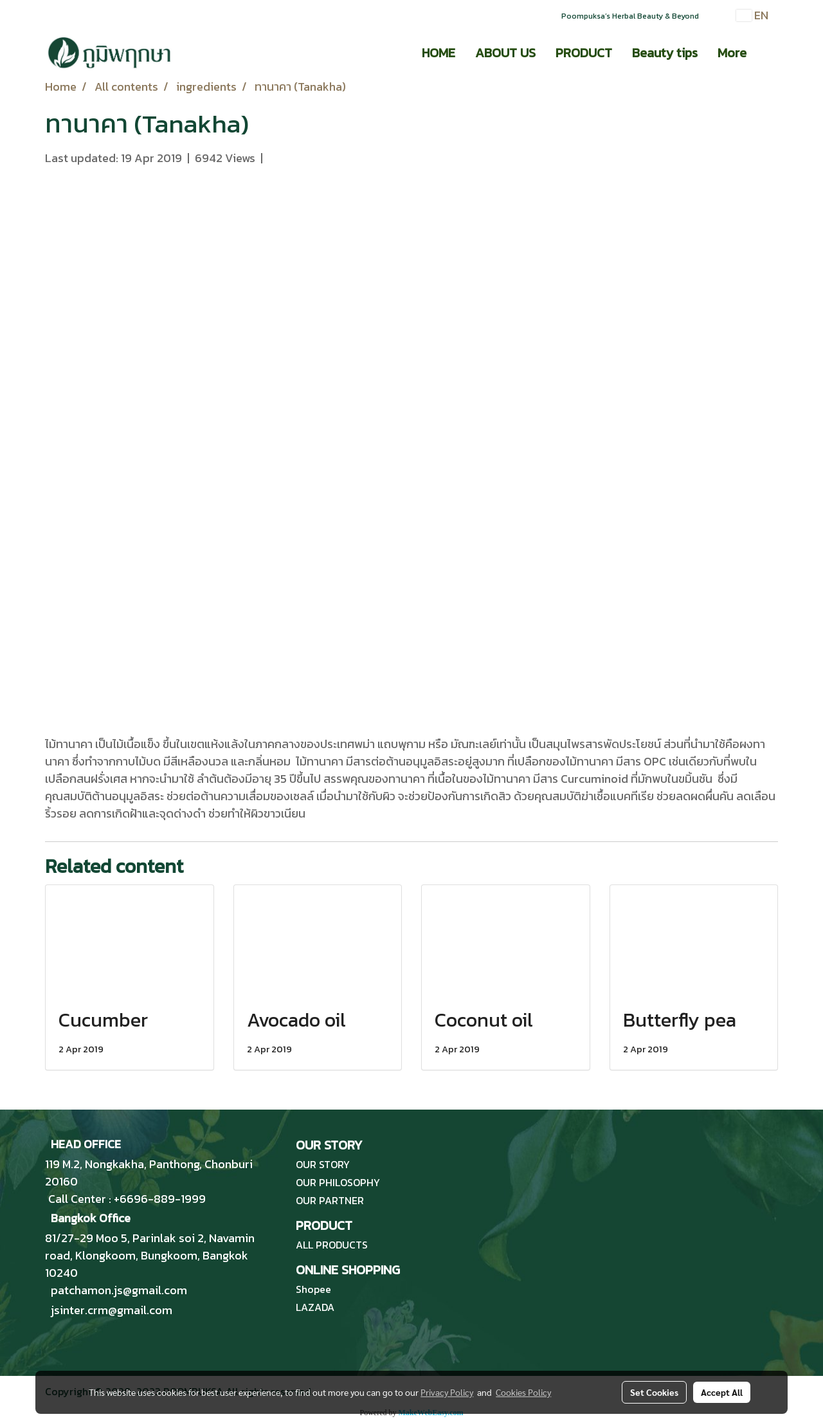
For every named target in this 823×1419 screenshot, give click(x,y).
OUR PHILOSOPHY (338, 1182)
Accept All (722, 1392)
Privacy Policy (447, 1392)
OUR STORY (323, 1164)
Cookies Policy (523, 1392)
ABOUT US (505, 52)
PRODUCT (584, 52)
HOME (438, 52)
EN (752, 15)
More (732, 52)
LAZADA (315, 1307)
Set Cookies (654, 1392)
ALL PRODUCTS (332, 1244)
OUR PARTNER (330, 1200)
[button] (768, 53)
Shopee (313, 1289)
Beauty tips (665, 52)
